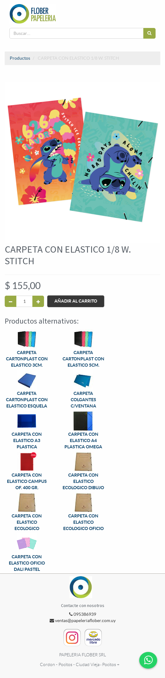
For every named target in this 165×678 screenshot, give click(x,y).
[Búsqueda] (149, 33)
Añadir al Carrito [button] (75, 300)
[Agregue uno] (38, 301)
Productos (20, 58)
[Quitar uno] (10, 301)
